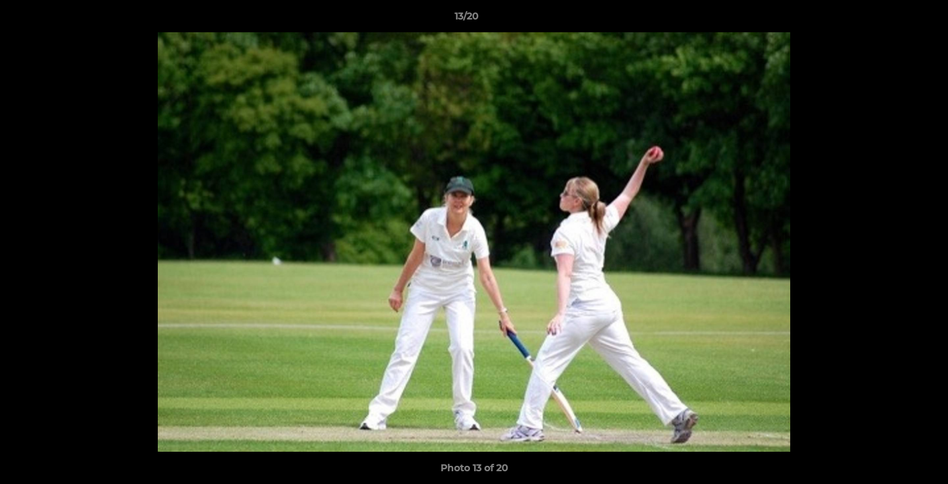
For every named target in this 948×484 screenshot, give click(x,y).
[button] (892, 19)
